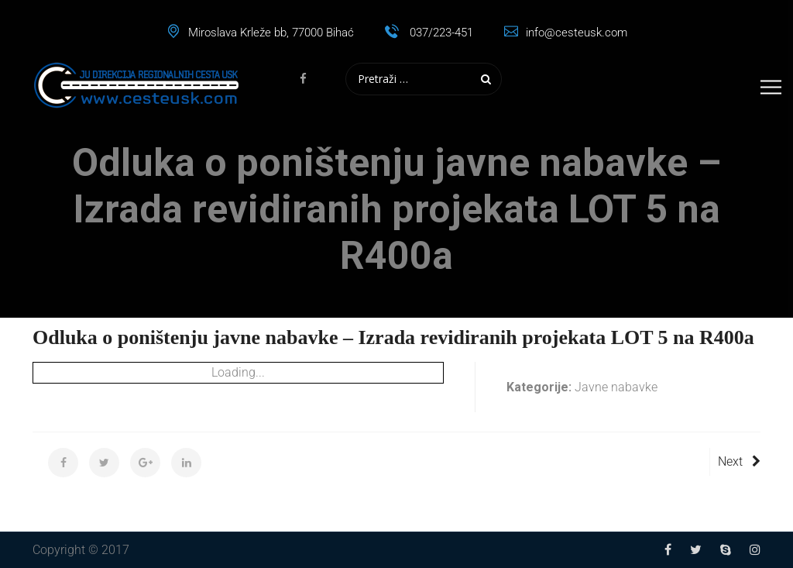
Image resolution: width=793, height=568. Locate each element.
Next (739, 461)
